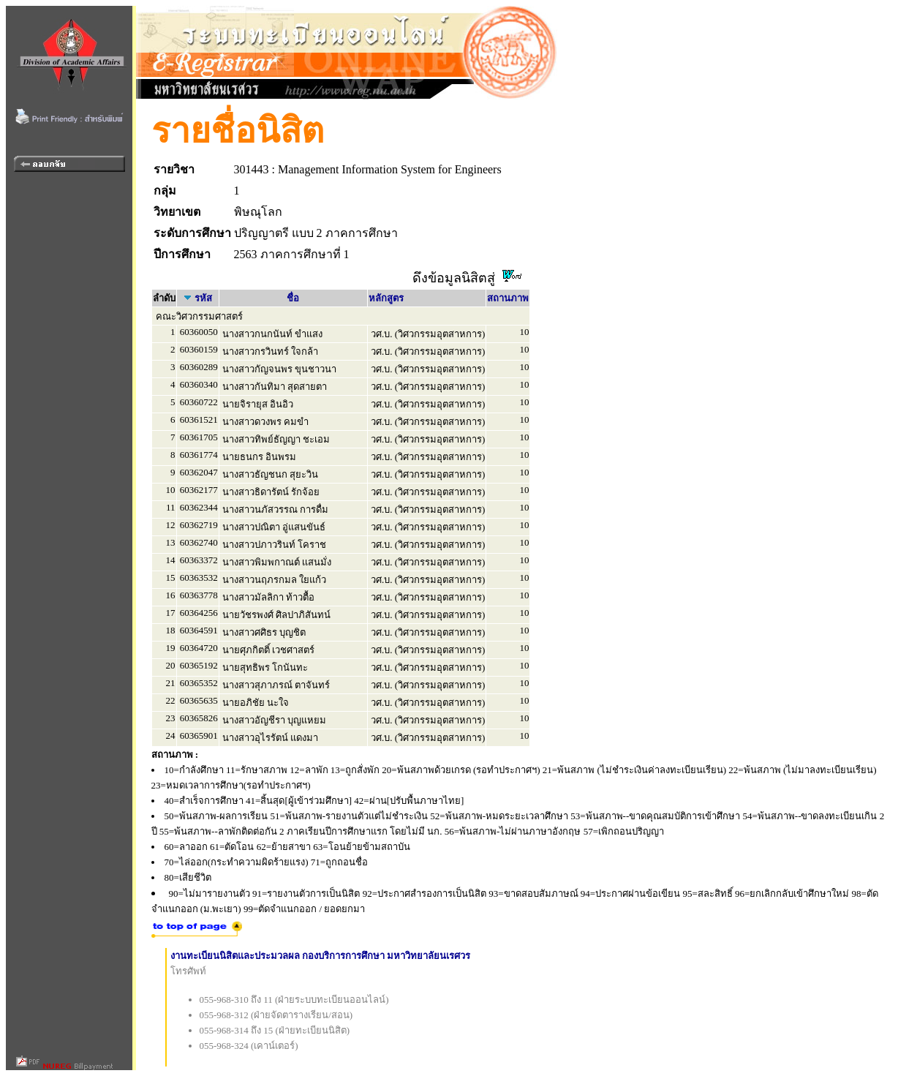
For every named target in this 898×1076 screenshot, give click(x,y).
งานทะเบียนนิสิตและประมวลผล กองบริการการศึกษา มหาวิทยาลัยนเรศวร (320, 955)
